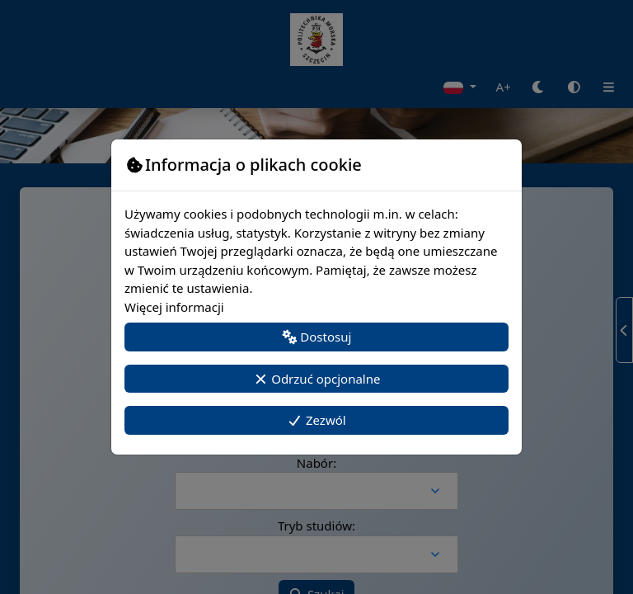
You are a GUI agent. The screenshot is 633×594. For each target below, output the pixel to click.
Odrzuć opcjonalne (317, 378)
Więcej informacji (174, 307)
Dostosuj (317, 336)
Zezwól (316, 420)
